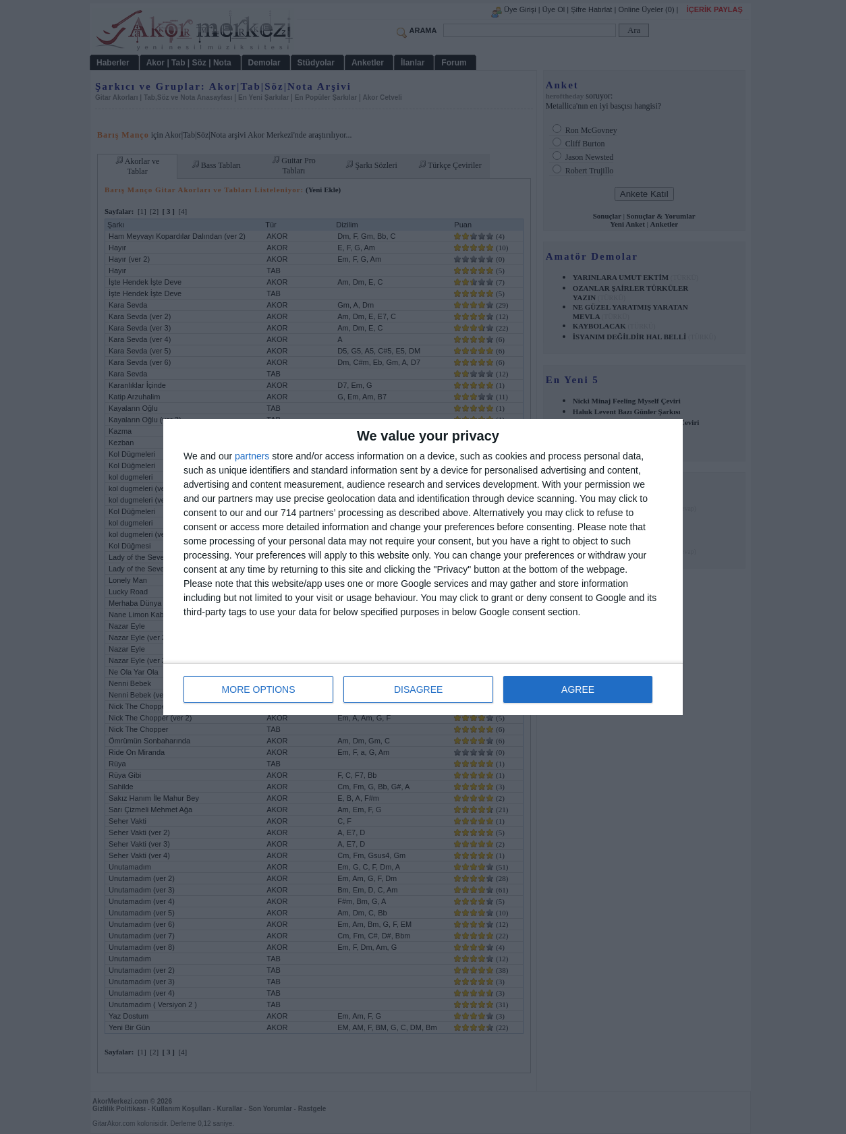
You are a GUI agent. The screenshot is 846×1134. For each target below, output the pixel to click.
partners (252, 456)
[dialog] (423, 567)
